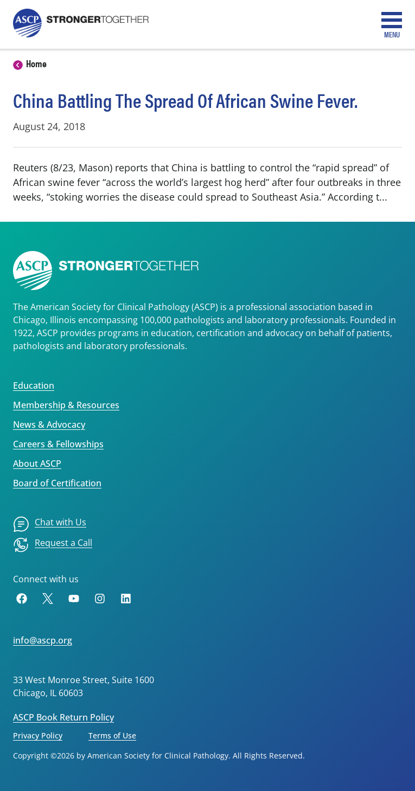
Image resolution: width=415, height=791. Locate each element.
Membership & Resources (66, 405)
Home (36, 63)
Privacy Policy (37, 735)
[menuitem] (49, 524)
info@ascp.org (42, 640)
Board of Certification (57, 483)
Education (33, 385)
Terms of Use (112, 735)
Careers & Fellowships (58, 444)
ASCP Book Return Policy (63, 717)
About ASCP (37, 464)
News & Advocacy (49, 424)
